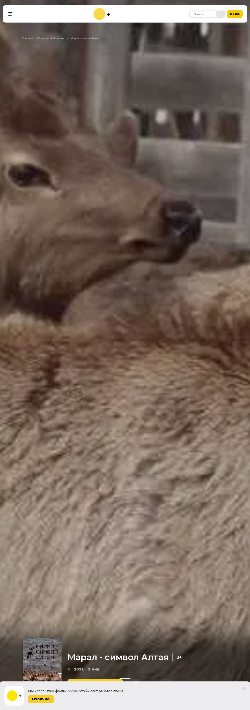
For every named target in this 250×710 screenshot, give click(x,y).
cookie (72, 691)
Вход (235, 14)
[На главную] (101, 14)
